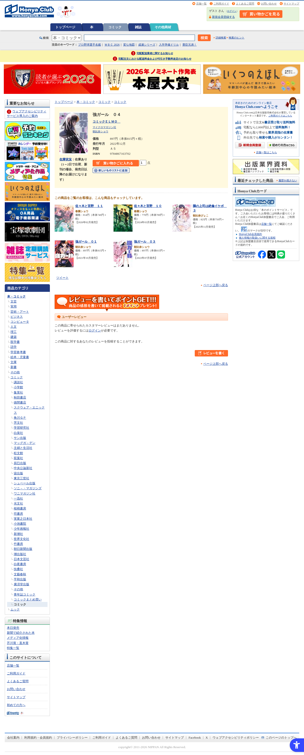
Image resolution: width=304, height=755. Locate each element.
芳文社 (18, 422)
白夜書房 (20, 564)
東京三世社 (21, 478)
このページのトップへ (281, 737)
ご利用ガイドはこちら (280, 115)
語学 (13, 347)
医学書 (15, 342)
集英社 (18, 392)
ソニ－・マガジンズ (28, 488)
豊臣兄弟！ (189, 44)
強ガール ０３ (145, 241)
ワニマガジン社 (24, 493)
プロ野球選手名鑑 (89, 44)
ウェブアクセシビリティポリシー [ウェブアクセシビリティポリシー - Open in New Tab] (236, 737)
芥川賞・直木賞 (17, 643)
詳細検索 (221, 37)
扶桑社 (18, 569)
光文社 (18, 503)
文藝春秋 (20, 574)
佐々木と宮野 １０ (148, 206)
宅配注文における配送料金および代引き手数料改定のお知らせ (154, 58)
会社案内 (13, 737)
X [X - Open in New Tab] (207, 737)
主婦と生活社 (23, 448)
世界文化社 (21, 539)
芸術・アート (19, 311)
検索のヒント (236, 37)
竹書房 (18, 544)
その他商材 (163, 27)
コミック (115, 27)
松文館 (18, 453)
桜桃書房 (20, 508)
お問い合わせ (269, 3)
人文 (13, 326)
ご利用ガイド (221, 3)
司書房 (18, 513)
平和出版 (20, 579)
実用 (13, 306)
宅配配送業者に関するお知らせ (155, 53)
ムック (15, 609)
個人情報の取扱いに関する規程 (257, 237)
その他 (15, 372)
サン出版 (20, 438)
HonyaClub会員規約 (250, 234)
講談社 (18, 382)
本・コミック (16, 296)
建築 (13, 337)
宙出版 (18, 473)
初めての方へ (16, 705)
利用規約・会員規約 (38, 737)
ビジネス (16, 316)
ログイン (232, 11)
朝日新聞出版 (23, 549)
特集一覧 (13, 648)
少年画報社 (21, 528)
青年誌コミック (24, 594)
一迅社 (18, 498)
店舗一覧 (201, 3)
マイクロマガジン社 (104, 127)
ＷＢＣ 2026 (111, 44)
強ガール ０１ (86, 241)
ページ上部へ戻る (215, 285)
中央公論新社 (23, 468)
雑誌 (138, 27)
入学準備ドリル (169, 44)
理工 (13, 332)
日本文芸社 (21, 559)
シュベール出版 (24, 483)
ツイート (62, 277)
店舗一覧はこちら (266, 152)
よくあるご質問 (245, 3)
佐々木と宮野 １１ (89, 206)
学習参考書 (18, 352)
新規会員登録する (223, 17)
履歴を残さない (288, 180)
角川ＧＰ (20, 417)
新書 (13, 367)
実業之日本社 (23, 518)
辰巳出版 (20, 463)
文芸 (13, 301)
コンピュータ (19, 321)
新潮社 (18, 534)
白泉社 (18, 433)
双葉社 (18, 458)
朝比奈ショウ (100, 131)
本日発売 (13, 628)
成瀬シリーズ (146, 44)
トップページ (65, 27)
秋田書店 (20, 397)
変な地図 (129, 44)
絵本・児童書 (19, 357)
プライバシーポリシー (72, 737)
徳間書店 (20, 402)
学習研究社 (21, 427)
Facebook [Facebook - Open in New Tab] (195, 737)
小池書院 (20, 523)
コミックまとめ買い (28, 599)
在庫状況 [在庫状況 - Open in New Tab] (65, 159)
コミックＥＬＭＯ (106, 121)
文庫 (13, 362)
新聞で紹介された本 (21, 633)
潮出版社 (20, 554)
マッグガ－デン (24, 443)
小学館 (18, 387)
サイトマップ (291, 3)
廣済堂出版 (21, 584)
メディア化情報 (17, 638)
